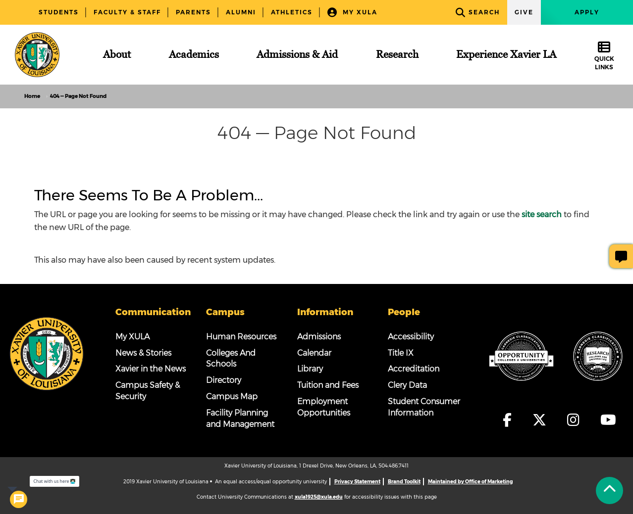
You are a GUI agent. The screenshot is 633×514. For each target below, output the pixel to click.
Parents (193, 12)
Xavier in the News (150, 369)
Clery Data (407, 385)
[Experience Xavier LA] (506, 54)
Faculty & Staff (127, 12)
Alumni (241, 12)
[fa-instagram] (578, 420)
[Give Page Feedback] (621, 256)
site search (542, 214)
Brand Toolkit (404, 481)
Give (524, 12)
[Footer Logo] (46, 352)
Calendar (314, 353)
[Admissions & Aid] (297, 54)
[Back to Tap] (609, 490)
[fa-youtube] (608, 420)
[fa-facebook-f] (512, 420)
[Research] (397, 54)
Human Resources (241, 336)
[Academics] (194, 54)
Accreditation (413, 369)
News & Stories (143, 353)
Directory (223, 380)
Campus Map (232, 396)
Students (59, 12)
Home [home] (32, 96)
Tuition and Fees (328, 385)
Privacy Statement (357, 481)
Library (310, 369)
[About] (117, 54)
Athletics (292, 12)
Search (478, 12)
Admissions (319, 336)
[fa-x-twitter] (544, 420)
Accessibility (411, 336)
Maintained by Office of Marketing (470, 481)
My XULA (352, 12)
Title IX (401, 353)
